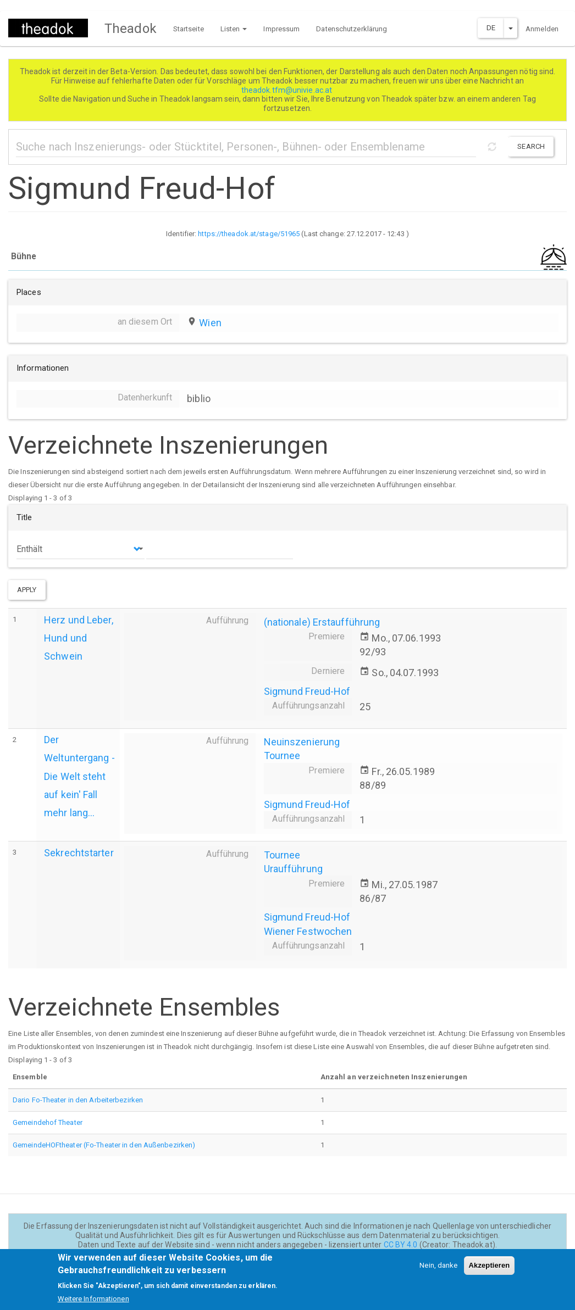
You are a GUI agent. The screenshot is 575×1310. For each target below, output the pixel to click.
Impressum (281, 29)
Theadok (130, 28)
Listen (233, 29)
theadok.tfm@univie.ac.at (287, 90)
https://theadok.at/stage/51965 (249, 234)
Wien (210, 322)
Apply (27, 590)
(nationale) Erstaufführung (322, 622)
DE (490, 28)
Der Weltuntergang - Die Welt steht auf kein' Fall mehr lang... (79, 776)
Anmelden (542, 29)
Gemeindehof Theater (47, 1122)
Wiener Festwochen (308, 931)
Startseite (188, 29)
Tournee (282, 755)
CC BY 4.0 (401, 1244)
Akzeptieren (489, 1270)
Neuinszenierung (302, 742)
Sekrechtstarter (79, 853)
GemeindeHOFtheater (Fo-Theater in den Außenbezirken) (104, 1145)
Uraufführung (293, 868)
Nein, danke (438, 1270)
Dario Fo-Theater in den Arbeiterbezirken (78, 1100)
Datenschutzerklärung (351, 29)
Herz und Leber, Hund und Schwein (78, 638)
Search (531, 146)
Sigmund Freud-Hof (307, 691)
